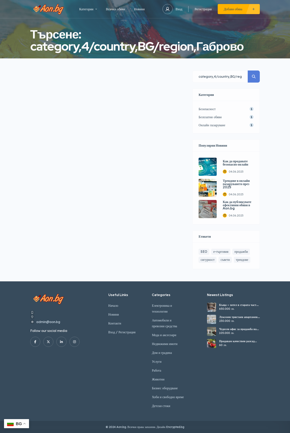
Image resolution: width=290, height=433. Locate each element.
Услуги (157, 361)
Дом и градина (162, 353)
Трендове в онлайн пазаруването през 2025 (236, 184)
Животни (158, 379)
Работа (156, 370)
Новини (139, 9)
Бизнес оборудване (165, 388)
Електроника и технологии (162, 308)
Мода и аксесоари (164, 335)
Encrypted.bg (175, 427)
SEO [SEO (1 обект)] (204, 252)
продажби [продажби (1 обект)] (241, 252)
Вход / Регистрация (122, 332)
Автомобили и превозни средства (164, 323)
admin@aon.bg (48, 322)
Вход (179, 9)
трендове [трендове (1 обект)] (242, 260)
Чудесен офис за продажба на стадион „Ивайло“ (238, 329)
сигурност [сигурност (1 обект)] (207, 260)
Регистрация (203, 9)
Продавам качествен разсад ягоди (237, 341)
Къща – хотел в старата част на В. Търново (237, 305)
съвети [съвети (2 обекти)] (225, 260)
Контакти (114, 323)
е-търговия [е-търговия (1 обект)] (220, 252)
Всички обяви (115, 9)
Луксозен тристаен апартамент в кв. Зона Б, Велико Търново (239, 317)
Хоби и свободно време (168, 397)
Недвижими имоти (164, 344)
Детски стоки (161, 406)
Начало (113, 306)
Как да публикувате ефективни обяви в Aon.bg (237, 205)
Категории (88, 9)
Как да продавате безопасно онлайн (235, 163)
